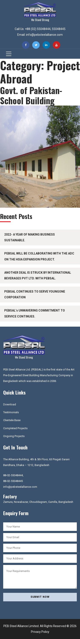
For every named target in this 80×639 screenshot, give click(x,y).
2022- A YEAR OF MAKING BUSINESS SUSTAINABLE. (29, 237)
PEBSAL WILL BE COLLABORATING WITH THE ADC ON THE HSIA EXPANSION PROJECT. (39, 256)
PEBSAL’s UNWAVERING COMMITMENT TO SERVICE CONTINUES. (34, 313)
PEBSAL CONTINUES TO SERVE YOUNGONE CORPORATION (34, 294)
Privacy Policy (40, 631)
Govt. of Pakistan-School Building (31, 95)
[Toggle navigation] (7, 54)
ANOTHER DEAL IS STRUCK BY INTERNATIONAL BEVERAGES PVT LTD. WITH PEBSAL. (37, 275)
